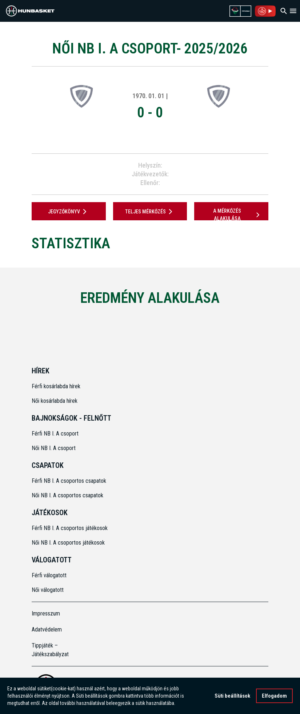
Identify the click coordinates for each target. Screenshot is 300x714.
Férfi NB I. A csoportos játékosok (70, 528)
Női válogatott (48, 589)
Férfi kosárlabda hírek (56, 386)
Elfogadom (274, 696)
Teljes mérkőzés (150, 211)
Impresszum (46, 613)
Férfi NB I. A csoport (55, 433)
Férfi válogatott (49, 575)
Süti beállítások (232, 696)
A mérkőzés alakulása (237, 214)
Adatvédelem (47, 629)
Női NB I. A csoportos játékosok (68, 542)
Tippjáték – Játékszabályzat (50, 650)
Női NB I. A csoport (54, 448)
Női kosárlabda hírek (54, 400)
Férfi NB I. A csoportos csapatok (70, 480)
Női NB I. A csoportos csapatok (68, 495)
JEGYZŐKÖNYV (68, 211)
